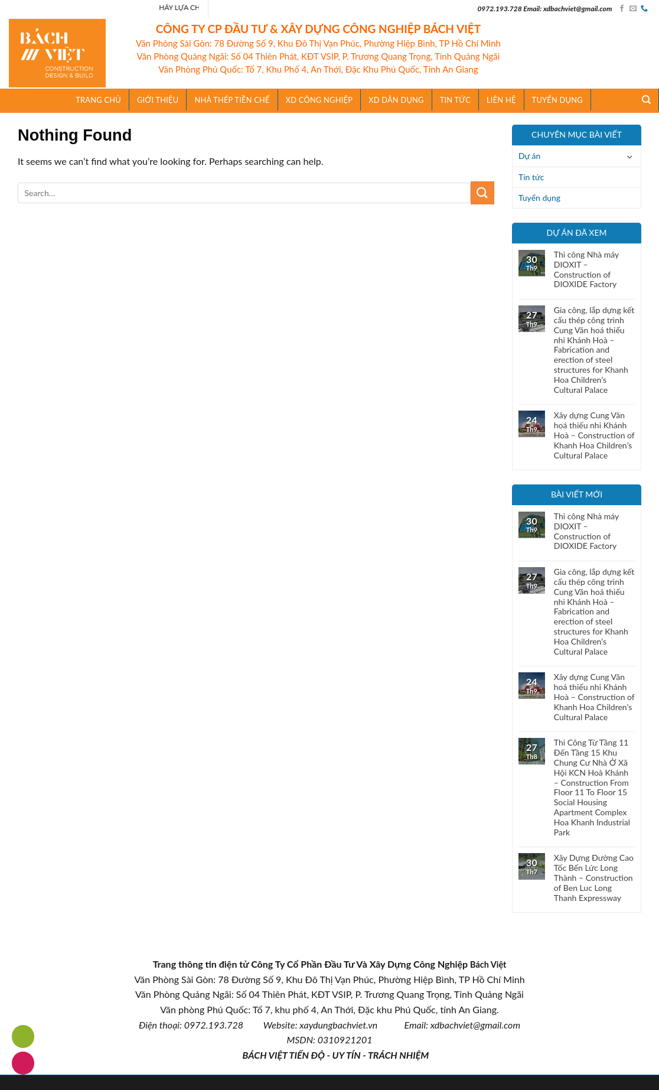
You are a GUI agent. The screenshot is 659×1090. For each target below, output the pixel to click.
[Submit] (482, 192)
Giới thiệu (158, 100)
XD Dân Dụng (396, 100)
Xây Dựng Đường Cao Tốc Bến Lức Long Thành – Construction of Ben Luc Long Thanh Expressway (594, 877)
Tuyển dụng (557, 100)
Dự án (529, 156)
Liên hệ (501, 100)
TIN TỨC (455, 100)
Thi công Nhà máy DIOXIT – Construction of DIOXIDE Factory (586, 269)
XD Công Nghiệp (319, 100)
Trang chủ (98, 100)
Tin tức (531, 177)
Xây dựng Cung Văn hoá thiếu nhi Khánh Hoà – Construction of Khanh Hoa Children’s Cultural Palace (594, 435)
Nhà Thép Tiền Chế (231, 100)
